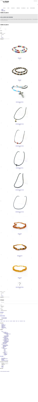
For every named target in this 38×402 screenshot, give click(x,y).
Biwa (8, 341)
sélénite (16, 341)
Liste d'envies (1, 332)
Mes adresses (3, 388)
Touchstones (5, 376)
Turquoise (1, 341)
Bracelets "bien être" (4, 309)
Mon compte (1, 385)
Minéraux (3, 382)
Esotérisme (4, 374)
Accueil (2, 9)
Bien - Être (3, 314)
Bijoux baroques (3, 308)
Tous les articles (3, 318)
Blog (2, 350)
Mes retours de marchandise (5, 387)
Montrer (1, 30)
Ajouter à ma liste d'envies (20, 60)
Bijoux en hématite (3, 310)
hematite (7, 341)
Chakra (24, 341)
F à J (4, 371)
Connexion (1, 0)
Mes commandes (3, 386)
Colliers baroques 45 (6, 362)
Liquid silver (14, 341)
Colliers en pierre (6, 354)
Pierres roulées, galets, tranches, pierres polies (8, 381)
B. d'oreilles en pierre (6, 357)
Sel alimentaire (4, 383)
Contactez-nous (3, 346)
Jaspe (18, 341)
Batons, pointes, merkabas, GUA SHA (8, 377)
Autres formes (4, 368)
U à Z (4, 373)
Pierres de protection (5, 378)
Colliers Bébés (5, 375)
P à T (4, 372)
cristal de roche (21, 341)
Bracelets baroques (6, 363)
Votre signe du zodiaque (4, 338)
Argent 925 (11, 341)
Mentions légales (3, 347)
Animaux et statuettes (5, 366)
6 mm (7, 356)
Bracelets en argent (6, 360)
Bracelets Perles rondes (8, 355)
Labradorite (5, 380)
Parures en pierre (6, 358)
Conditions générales (4, 348)
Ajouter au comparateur (32, 60)
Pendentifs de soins (5, 370)
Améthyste (4, 341)
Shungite (5, 379)
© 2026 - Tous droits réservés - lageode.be (4, 401)
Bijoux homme (3, 311)
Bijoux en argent (3, 307)
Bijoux (2, 299)
